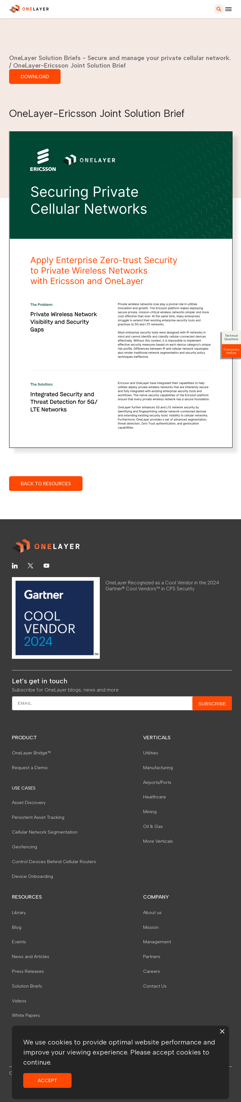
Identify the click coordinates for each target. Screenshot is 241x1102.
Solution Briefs (27, 986)
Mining (150, 811)
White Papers (26, 1015)
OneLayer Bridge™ (31, 753)
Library (19, 912)
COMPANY (156, 897)
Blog (16, 927)
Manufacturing (158, 767)
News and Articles (30, 956)
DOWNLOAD (35, 77)
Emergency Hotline (231, 351)
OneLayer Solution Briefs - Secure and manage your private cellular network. (120, 58)
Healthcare (154, 797)
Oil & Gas (153, 826)
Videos (19, 1001)
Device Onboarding (32, 876)
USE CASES (23, 788)
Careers (151, 971)
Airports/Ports (157, 782)
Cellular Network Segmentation (45, 832)
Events (19, 942)
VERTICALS (156, 738)
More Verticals (158, 841)
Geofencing (24, 847)
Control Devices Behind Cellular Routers (54, 861)
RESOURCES (27, 897)
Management (157, 942)
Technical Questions (231, 337)
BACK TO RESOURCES (46, 484)
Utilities (150, 753)
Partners (151, 956)
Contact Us (155, 986)
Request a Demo (30, 767)
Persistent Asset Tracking (38, 817)
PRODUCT (24, 738)
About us (152, 912)
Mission (150, 927)
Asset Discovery (29, 802)
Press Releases (28, 971)
